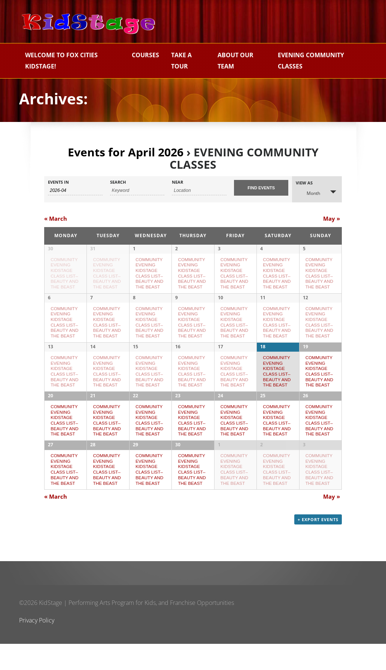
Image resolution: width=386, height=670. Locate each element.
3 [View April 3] (219, 248)
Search (118, 182)
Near (177, 182)
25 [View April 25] (262, 411)
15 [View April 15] (135, 357)
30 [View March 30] (50, 248)
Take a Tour (181, 60)
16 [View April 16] (177, 357)
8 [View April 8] (134, 303)
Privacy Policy (36, 646)
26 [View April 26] (305, 411)
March (55, 218)
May (331, 218)
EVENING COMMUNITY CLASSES (311, 60)
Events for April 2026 (125, 152)
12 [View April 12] (305, 303)
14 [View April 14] (92, 357)
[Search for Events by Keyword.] (137, 190)
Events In (58, 182)
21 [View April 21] (92, 411)
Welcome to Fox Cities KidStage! (61, 60)
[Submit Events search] (261, 188)
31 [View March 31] (92, 248)
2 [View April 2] (176, 248)
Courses (145, 55)
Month (309, 192)
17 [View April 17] (220, 357)
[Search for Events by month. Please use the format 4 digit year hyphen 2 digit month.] (75, 190)
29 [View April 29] (135, 465)
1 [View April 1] (134, 248)
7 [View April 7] (91, 303)
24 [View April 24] (220, 411)
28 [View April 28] (92, 465)
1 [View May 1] (219, 465)
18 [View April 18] (262, 357)
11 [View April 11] (262, 303)
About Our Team (235, 60)
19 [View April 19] (305, 357)
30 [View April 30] (177, 465)
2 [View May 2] (261, 465)
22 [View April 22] (135, 411)
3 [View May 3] (304, 465)
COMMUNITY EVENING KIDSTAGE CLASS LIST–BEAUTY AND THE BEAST (64, 327)
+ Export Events (318, 545)
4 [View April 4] (261, 248)
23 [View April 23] (177, 411)
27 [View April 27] (50, 465)
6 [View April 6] (49, 303)
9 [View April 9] (176, 303)
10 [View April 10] (220, 303)
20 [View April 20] (50, 411)
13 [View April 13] (50, 357)
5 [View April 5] (304, 248)
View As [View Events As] (304, 183)
